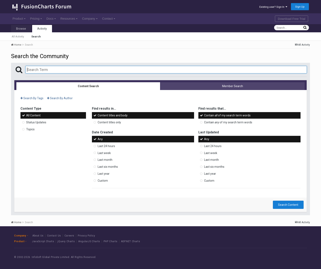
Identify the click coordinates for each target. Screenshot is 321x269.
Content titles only (109, 122)
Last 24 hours (106, 146)
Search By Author (60, 98)
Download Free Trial (291, 18)
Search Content (288, 204)
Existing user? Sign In (273, 6)
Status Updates (36, 122)
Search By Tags (31, 98)
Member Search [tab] (232, 86)
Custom (103, 180)
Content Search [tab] (88, 86)
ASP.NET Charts (130, 241)
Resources (68, 18)
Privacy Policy (86, 235)
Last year (104, 173)
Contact (108, 18)
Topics (30, 129)
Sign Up (300, 6)
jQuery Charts (66, 241)
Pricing (36, 18)
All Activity (18, 36)
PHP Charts (111, 241)
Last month (105, 159)
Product (18, 18)
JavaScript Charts (43, 241)
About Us (38, 235)
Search (36, 36)
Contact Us (54, 235)
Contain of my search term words (227, 115)
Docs (51, 18)
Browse (21, 28)
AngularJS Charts (89, 241)
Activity (42, 28)
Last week (104, 152)
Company (89, 18)
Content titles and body (113, 115)
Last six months (108, 166)
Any (100, 139)
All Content (33, 115)
